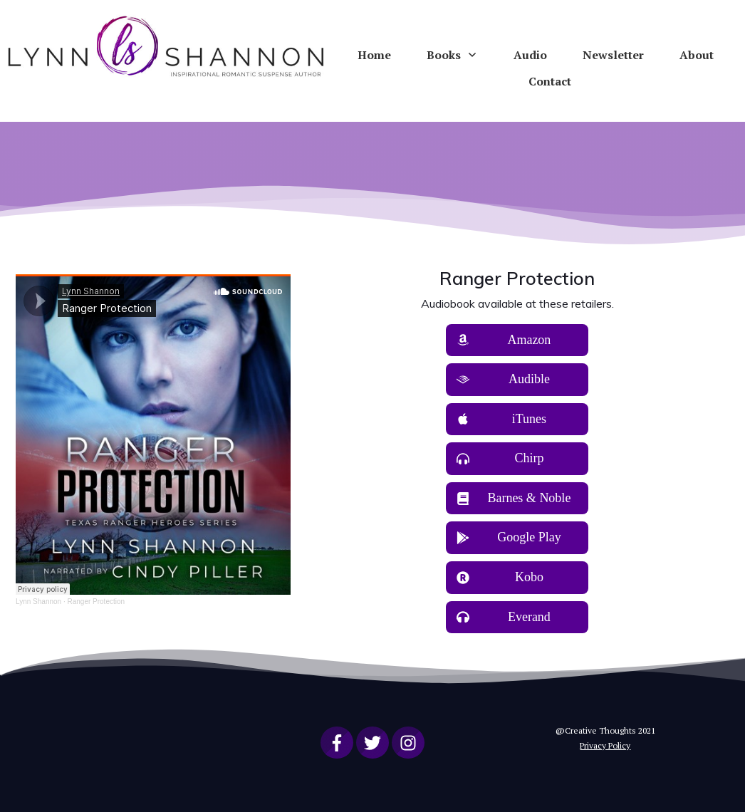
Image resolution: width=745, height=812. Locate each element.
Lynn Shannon (38, 601)
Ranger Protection (96, 601)
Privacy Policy (605, 745)
